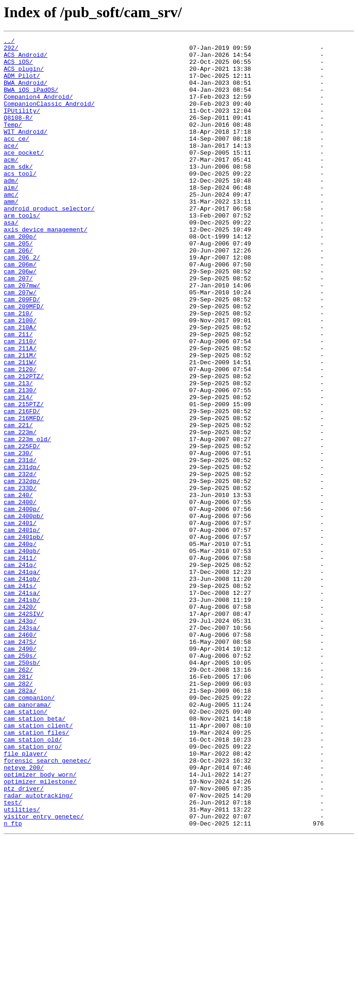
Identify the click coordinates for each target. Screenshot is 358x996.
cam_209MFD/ (24, 360)
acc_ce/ (16, 159)
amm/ (11, 235)
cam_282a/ (20, 822)
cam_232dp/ (22, 570)
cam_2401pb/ (24, 637)
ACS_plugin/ (24, 75)
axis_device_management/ (45, 268)
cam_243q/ (20, 738)
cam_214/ (18, 469)
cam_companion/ (29, 830)
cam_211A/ (20, 411)
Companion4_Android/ (38, 109)
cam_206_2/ (22, 302)
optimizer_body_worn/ (40, 922)
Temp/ (13, 142)
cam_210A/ (20, 386)
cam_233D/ (20, 578)
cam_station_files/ (36, 872)
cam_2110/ (20, 402)
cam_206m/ (20, 310)
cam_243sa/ (22, 746)
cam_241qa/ (22, 679)
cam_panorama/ (27, 838)
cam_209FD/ (22, 352)
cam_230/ (18, 536)
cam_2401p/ (22, 629)
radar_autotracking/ (38, 947)
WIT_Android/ (26, 151)
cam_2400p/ (22, 604)
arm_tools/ (22, 251)
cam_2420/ (20, 721)
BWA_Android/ (26, 92)
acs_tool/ (20, 201)
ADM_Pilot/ (22, 84)
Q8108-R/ (18, 134)
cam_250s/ (20, 780)
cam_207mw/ (22, 335)
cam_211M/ (20, 419)
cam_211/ (18, 394)
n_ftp (13, 981)
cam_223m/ (20, 511)
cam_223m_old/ (27, 520)
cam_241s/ (20, 696)
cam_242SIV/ (24, 729)
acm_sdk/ (18, 193)
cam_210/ (18, 369)
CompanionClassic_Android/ (49, 117)
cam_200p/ (20, 277)
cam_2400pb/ (24, 612)
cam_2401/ (20, 620)
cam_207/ (18, 327)
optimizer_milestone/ (40, 931)
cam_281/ (18, 805)
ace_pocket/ (24, 176)
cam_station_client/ (38, 864)
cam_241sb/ (22, 713)
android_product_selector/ (49, 243)
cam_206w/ (20, 318)
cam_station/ (26, 847)
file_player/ (26, 897)
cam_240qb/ (22, 654)
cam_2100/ (20, 377)
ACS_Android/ (26, 59)
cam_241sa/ (22, 704)
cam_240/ (18, 587)
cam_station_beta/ (35, 855)
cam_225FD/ (22, 528)
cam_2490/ (20, 771)
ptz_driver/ (24, 939)
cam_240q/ (20, 645)
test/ (13, 956)
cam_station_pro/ (33, 889)
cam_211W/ (20, 427)
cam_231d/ (20, 545)
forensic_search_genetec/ (47, 905)
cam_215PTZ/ (24, 478)
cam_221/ (18, 503)
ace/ (11, 168)
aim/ (11, 218)
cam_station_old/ (33, 880)
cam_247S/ (20, 763)
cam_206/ (18, 293)
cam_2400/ (20, 595)
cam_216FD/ (22, 486)
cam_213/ (18, 453)
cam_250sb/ (22, 788)
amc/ (11, 226)
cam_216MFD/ (24, 495)
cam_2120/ (20, 436)
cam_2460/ (20, 754)
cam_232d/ (20, 562)
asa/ (11, 260)
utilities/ (22, 964)
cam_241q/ (20, 671)
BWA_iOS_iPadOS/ (31, 100)
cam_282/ (18, 813)
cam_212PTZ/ (24, 444)
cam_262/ (18, 796)
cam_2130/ (20, 461)
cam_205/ (18, 285)
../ (9, 42)
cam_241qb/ (22, 687)
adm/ (11, 209)
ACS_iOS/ (18, 67)
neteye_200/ (24, 914)
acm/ (11, 184)
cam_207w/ (20, 344)
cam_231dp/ (22, 553)
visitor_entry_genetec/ (44, 973)
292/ (11, 50)
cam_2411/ (20, 662)
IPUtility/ (22, 126)
